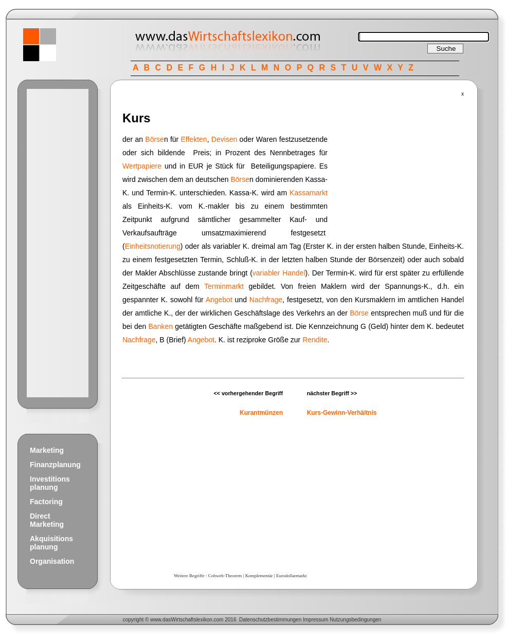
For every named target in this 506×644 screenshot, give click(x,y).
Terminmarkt (224, 286)
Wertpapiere (141, 166)
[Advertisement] (57, 243)
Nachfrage (266, 300)
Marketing (47, 450)
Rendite (314, 340)
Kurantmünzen (261, 412)
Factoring (46, 502)
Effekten (194, 139)
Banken (161, 326)
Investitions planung (50, 483)
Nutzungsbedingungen (355, 619)
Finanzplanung (55, 465)
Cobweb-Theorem (225, 575)
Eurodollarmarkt (291, 575)
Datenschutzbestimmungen (270, 619)
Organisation (52, 561)
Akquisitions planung (51, 543)
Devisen (224, 139)
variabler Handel (278, 273)
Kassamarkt (309, 193)
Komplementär (259, 575)
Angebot (219, 300)
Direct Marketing (47, 520)
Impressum (315, 619)
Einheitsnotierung (152, 246)
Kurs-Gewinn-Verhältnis (342, 412)
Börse (154, 139)
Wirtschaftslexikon (191, 619)
